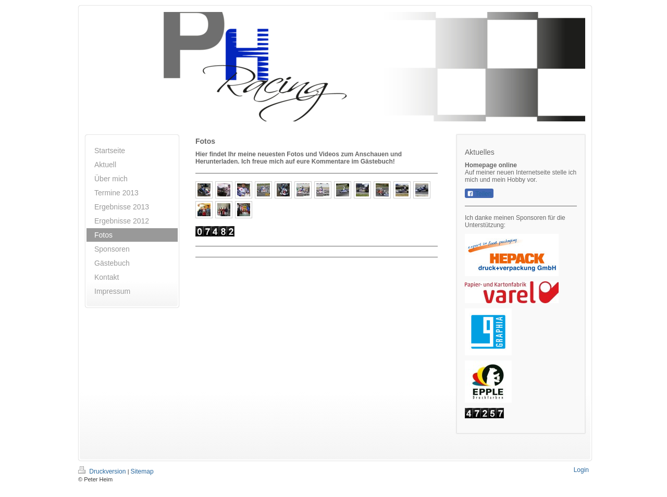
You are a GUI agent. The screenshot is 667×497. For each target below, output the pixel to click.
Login (581, 470)
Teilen (479, 193)
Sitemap (142, 471)
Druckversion (103, 471)
